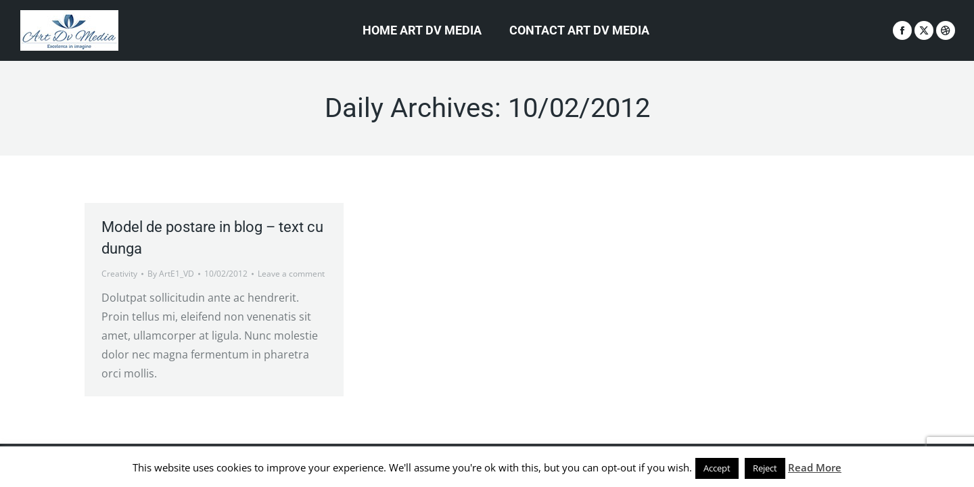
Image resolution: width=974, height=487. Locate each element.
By (170, 273)
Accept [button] (716, 468)
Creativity (119, 273)
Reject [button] (765, 468)
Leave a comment (291, 273)
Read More (814, 467)
